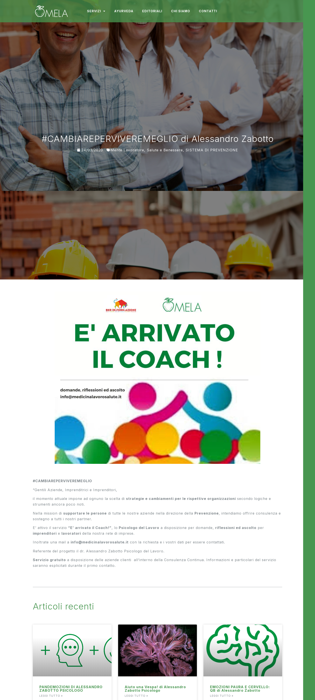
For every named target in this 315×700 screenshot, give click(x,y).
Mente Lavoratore (127, 150)
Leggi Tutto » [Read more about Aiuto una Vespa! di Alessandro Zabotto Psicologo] (136, 695)
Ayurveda (123, 11)
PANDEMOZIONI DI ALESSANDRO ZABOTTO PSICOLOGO (71, 689)
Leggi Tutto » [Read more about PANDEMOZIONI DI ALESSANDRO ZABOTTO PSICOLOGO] (51, 695)
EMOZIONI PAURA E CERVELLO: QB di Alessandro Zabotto (240, 689)
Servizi (96, 11)
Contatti (208, 11)
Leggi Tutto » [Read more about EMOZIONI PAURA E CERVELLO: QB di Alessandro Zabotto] (221, 695)
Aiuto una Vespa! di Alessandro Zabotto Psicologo (155, 689)
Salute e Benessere (165, 150)
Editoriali (152, 11)
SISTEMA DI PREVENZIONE (212, 150)
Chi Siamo (180, 11)
